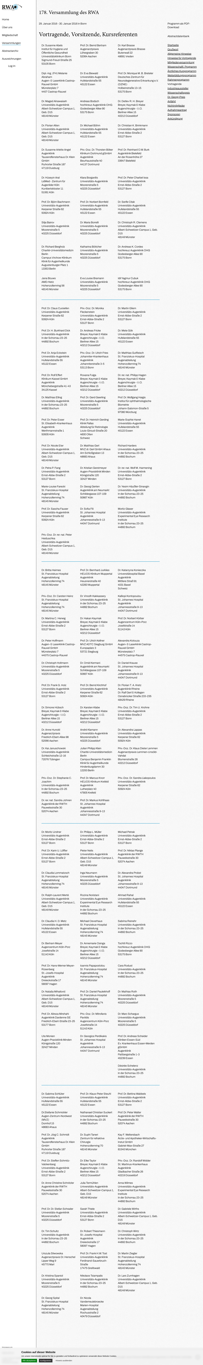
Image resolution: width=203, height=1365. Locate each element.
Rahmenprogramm (178, 79)
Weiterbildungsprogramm (182, 75)
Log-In (11, 65)
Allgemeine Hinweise (179, 53)
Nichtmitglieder (176, 105)
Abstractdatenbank (178, 36)
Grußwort (173, 49)
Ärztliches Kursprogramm (182, 71)
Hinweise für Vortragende (182, 58)
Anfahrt (172, 101)
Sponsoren (174, 114)
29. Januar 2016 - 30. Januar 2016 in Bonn (63, 23)
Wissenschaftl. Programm (182, 66)
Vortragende (175, 84)
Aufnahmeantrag (177, 110)
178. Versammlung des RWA (69, 12)
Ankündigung (175, 118)
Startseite (173, 45)
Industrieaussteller (178, 88)
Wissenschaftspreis (179, 92)
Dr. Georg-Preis (176, 97)
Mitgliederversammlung (181, 62)
